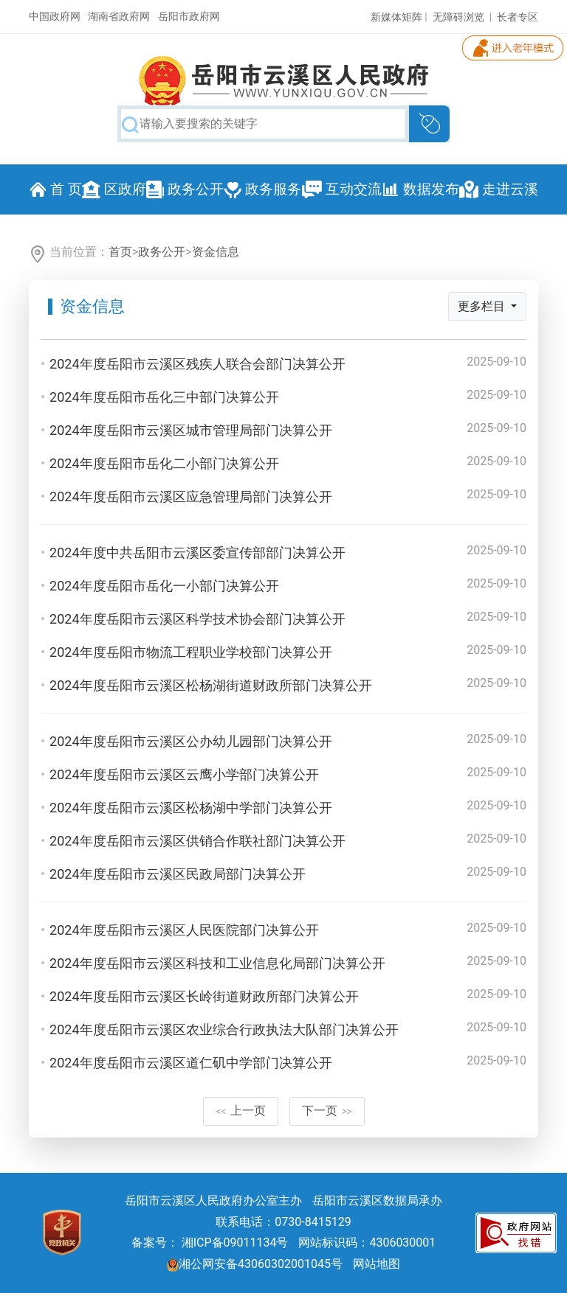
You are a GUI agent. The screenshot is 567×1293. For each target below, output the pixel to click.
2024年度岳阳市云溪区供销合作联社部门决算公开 (197, 840)
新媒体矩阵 (396, 17)
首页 (120, 252)
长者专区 (517, 17)
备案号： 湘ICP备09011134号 (210, 1243)
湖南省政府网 (119, 16)
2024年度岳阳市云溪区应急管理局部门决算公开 (190, 496)
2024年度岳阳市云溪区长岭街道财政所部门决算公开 (203, 996)
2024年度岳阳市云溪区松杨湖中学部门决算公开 (190, 807)
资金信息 (215, 252)
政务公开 (161, 252)
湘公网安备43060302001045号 (255, 1264)
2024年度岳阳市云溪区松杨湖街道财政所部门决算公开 (210, 685)
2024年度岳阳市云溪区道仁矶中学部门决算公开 (190, 1062)
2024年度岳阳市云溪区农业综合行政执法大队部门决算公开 (223, 1029)
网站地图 (376, 1264)
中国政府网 (54, 16)
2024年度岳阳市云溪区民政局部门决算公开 (177, 874)
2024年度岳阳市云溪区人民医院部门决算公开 (183, 930)
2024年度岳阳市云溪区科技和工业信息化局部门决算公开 (217, 963)
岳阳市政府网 (189, 16)
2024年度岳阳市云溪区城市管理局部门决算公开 (190, 430)
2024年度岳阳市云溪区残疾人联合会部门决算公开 (197, 364)
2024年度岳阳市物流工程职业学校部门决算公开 (190, 652)
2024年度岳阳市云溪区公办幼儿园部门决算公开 (190, 741)
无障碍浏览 (458, 17)
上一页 (241, 1111)
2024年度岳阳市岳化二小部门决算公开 (163, 463)
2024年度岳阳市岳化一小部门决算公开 (163, 585)
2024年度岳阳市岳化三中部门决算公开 (163, 397)
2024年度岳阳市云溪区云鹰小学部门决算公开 (183, 774)
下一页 (327, 1111)
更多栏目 (483, 306)
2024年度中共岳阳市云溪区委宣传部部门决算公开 (197, 552)
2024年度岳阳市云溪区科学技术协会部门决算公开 (197, 619)
